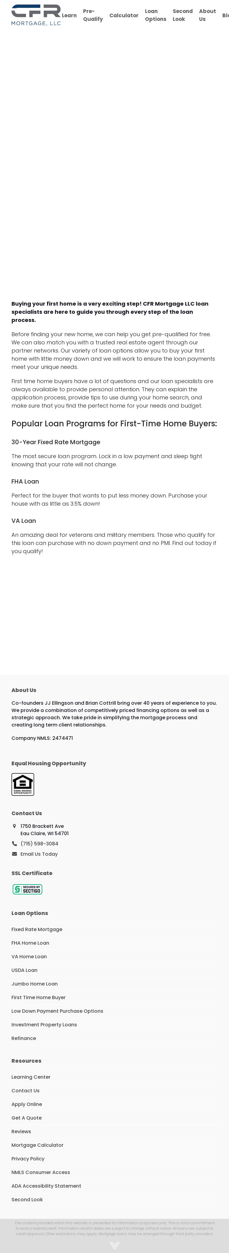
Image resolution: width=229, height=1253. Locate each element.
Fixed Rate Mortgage (36, 929)
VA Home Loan (29, 956)
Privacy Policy (27, 1158)
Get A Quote (26, 1117)
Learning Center (30, 1077)
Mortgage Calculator (37, 1145)
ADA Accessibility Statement (46, 1185)
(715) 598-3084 (39, 843)
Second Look (27, 1199)
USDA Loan (24, 970)
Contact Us (25, 1090)
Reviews (21, 1131)
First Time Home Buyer (38, 997)
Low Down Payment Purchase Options (57, 1011)
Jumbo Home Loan (34, 983)
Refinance (23, 1038)
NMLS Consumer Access (40, 1172)
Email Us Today (39, 854)
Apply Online (26, 1104)
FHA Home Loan (30, 943)
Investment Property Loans (44, 1024)
